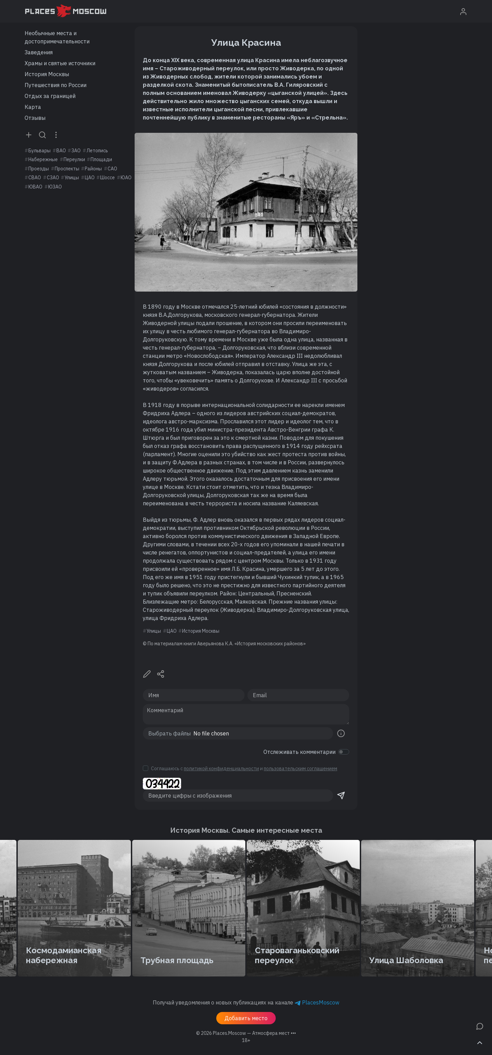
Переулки (74, 159)
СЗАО (53, 177)
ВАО (61, 150)
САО (112, 169)
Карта (33, 106)
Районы (93, 169)
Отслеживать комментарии (299, 751)
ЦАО (90, 177)
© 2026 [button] (246, 1033)
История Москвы (47, 74)
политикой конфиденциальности (221, 768)
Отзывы (35, 117)
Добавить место (246, 1018)
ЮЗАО (55, 187)
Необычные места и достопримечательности (57, 37)
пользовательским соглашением (300, 768)
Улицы (72, 177)
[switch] (343, 752)
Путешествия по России (55, 85)
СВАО (34, 177)
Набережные (43, 159)
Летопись (97, 150)
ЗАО (76, 150)
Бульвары (39, 150)
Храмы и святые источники (60, 63)
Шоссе (107, 177)
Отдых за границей (50, 96)
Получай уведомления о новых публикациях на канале (246, 1002)
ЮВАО (35, 187)
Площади (101, 159)
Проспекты (67, 169)
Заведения (39, 52)
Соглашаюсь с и (244, 768)
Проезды (38, 169)
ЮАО (126, 177)
